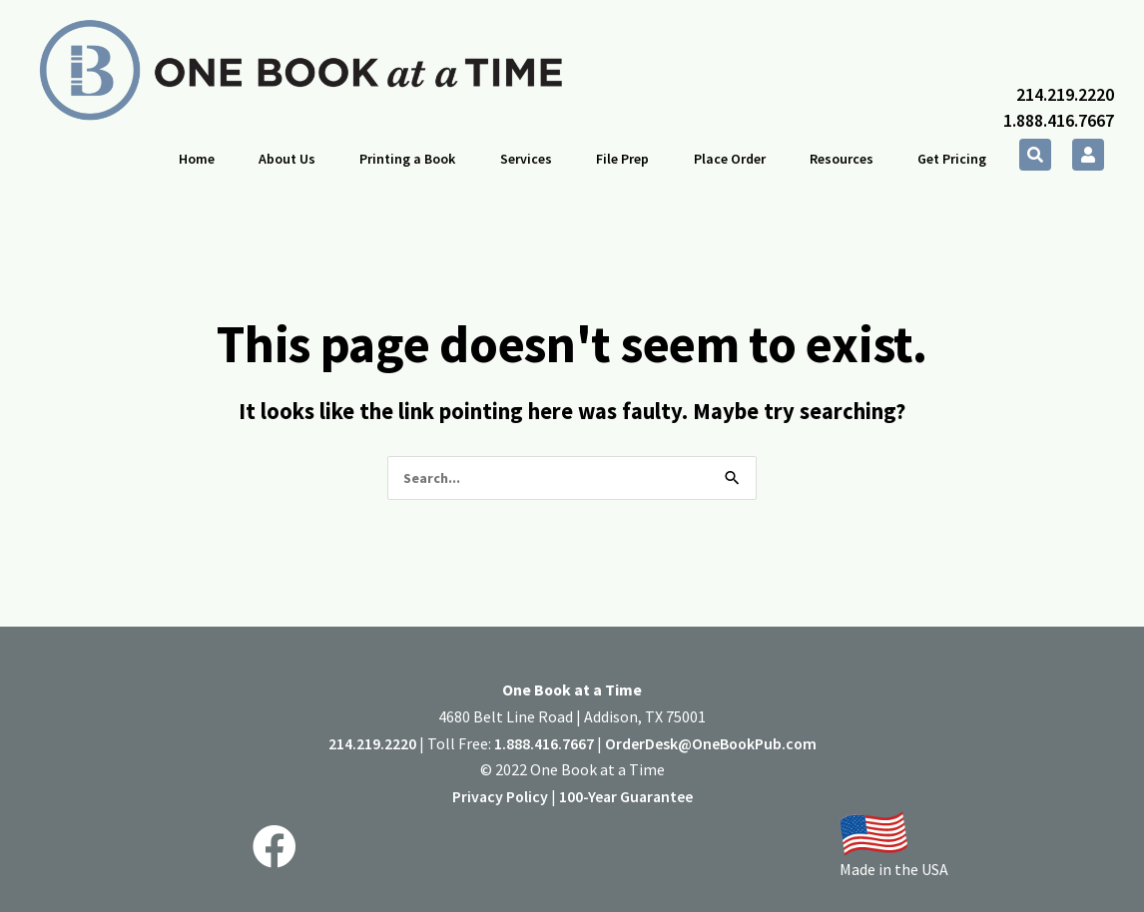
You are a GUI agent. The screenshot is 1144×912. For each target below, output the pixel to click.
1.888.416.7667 (1058, 120)
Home (197, 159)
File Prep (622, 159)
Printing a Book (407, 159)
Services (526, 159)
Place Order (730, 159)
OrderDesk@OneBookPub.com (711, 743)
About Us (287, 159)
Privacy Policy (500, 796)
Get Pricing (951, 159)
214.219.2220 (1065, 94)
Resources (841, 159)
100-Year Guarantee (626, 796)
